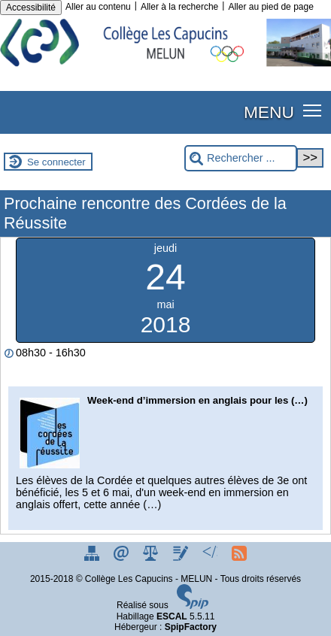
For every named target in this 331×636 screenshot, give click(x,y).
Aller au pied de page (270, 7)
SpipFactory (191, 627)
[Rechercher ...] (240, 158)
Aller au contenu (98, 7)
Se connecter (56, 162)
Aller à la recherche (179, 7)
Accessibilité (31, 7)
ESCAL (171, 616)
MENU (269, 112)
